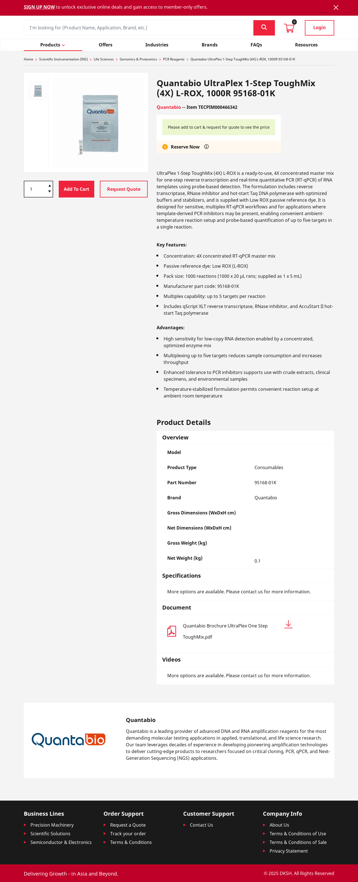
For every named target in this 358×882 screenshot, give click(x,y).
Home (28, 59)
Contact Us (201, 825)
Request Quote (123, 189)
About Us (279, 825)
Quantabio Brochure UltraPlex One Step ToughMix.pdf (238, 630)
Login (319, 27)
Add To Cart (76, 189)
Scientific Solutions (50, 834)
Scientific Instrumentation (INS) (63, 59)
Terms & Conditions (131, 842)
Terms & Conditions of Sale (298, 842)
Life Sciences (104, 59)
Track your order (128, 834)
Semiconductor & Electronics (61, 842)
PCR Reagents (174, 59)
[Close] (335, 7)
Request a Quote (128, 825)
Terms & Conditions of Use (298, 834)
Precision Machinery (52, 825)
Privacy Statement (289, 851)
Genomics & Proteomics (138, 59)
